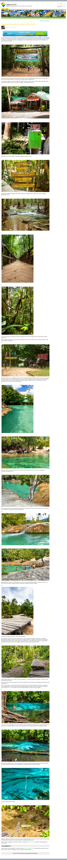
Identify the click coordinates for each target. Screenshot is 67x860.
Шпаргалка (40, 17)
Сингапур (30, 17)
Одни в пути (11, 5)
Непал (15, 17)
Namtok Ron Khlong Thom (28, 848)
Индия (12, 17)
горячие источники (31, 841)
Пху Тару (9, 687)
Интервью (35, 17)
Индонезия (8, 17)
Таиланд (3, 17)
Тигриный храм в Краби (44, 20)
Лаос (18, 17)
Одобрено (44, 17)
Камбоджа (22, 17)
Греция (26, 17)
